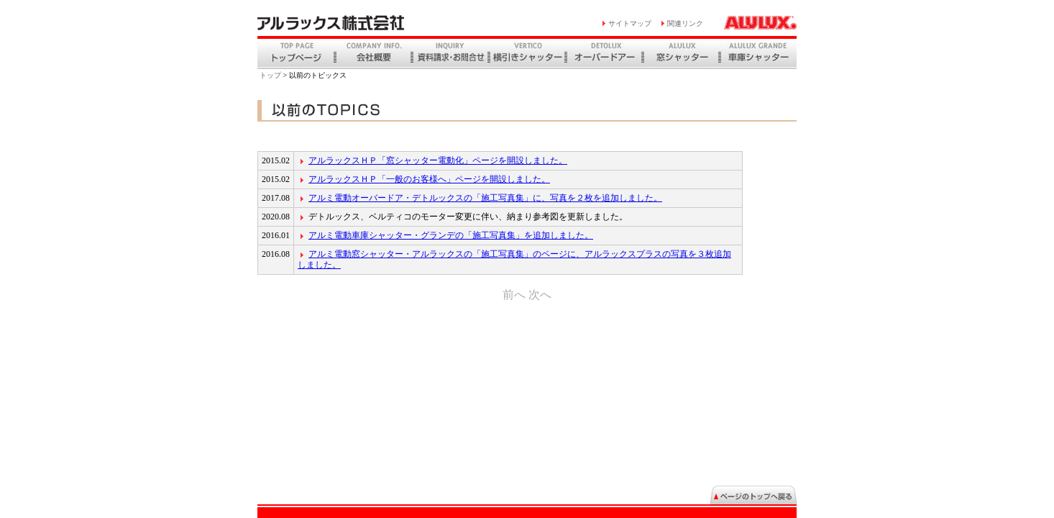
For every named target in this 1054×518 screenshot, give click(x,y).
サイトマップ (629, 23)
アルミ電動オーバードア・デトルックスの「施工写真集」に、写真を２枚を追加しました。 (485, 198)
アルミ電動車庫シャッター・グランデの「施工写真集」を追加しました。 (450, 235)
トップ (270, 75)
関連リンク (685, 23)
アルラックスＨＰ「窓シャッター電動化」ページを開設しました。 (437, 160)
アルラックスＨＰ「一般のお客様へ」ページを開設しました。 (429, 179)
